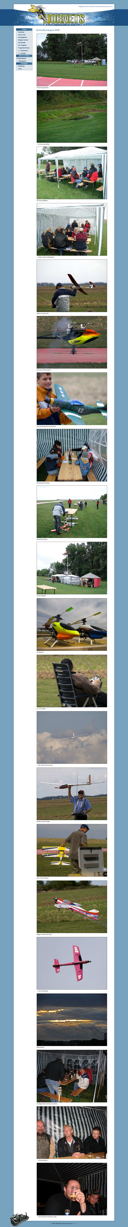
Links (20, 69)
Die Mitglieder (22, 37)
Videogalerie (22, 61)
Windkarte (21, 66)
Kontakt (23, 53)
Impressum (109, 6)
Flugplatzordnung (23, 48)
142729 (75, 1223)
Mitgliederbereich (84, 6)
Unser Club (21, 35)
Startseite (21, 32)
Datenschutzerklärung (98, 6)
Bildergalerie (22, 58)
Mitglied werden (23, 40)
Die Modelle (22, 42)
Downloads (24, 50)
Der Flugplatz (22, 45)
